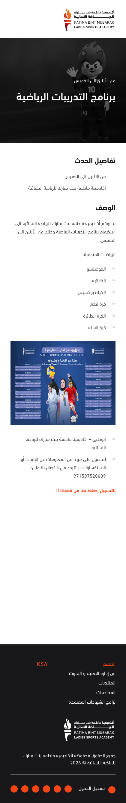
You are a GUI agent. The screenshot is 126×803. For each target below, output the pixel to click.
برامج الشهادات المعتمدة (92, 701)
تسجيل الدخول (97, 788)
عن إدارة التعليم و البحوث (92, 673)
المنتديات (107, 683)
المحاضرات (106, 692)
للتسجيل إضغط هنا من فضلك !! (86, 489)
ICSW (42, 663)
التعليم (109, 663)
